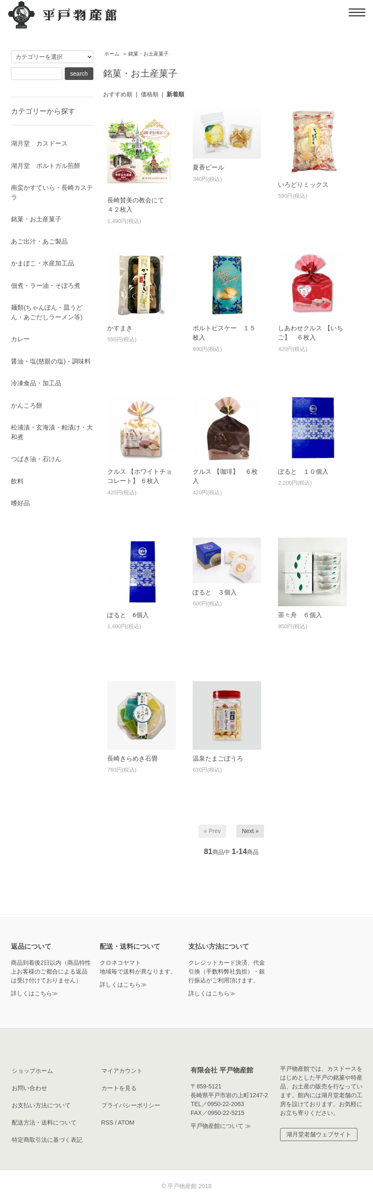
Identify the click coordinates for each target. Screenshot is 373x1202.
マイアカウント (122, 1070)
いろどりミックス (303, 184)
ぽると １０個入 (303, 471)
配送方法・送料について (44, 1122)
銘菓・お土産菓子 (148, 54)
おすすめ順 (117, 94)
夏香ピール (208, 167)
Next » (250, 831)
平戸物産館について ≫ (220, 1125)
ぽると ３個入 (215, 592)
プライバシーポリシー (130, 1105)
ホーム (111, 54)
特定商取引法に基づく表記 (47, 1139)
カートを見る (119, 1088)
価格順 (150, 94)
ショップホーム (32, 1070)
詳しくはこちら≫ (34, 993)
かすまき (119, 328)
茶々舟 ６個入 (300, 614)
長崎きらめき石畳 (132, 758)
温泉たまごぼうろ (218, 758)
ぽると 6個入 (127, 614)
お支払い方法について (41, 1105)
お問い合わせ (29, 1088)
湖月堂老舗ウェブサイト (318, 1134)
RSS (107, 1122)
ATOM (126, 1122)
